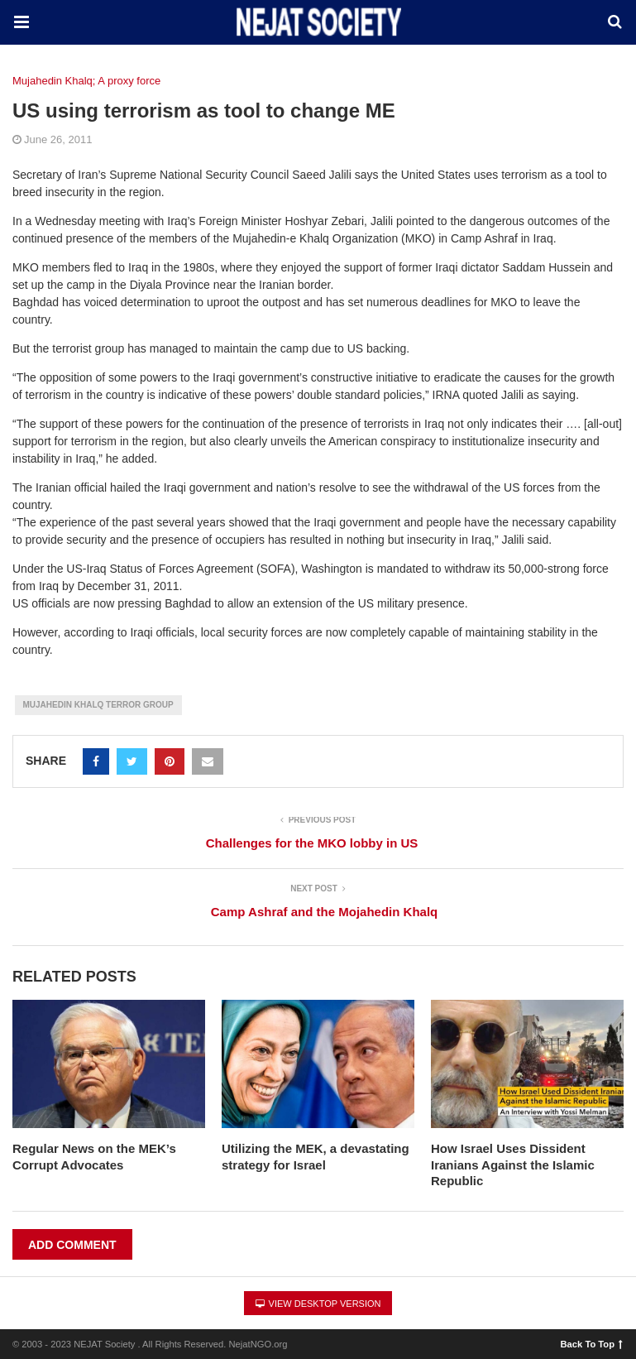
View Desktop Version (318, 1304)
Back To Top (592, 1343)
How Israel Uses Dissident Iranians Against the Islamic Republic (513, 1164)
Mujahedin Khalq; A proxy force (86, 80)
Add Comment (72, 1244)
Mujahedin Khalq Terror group (98, 704)
